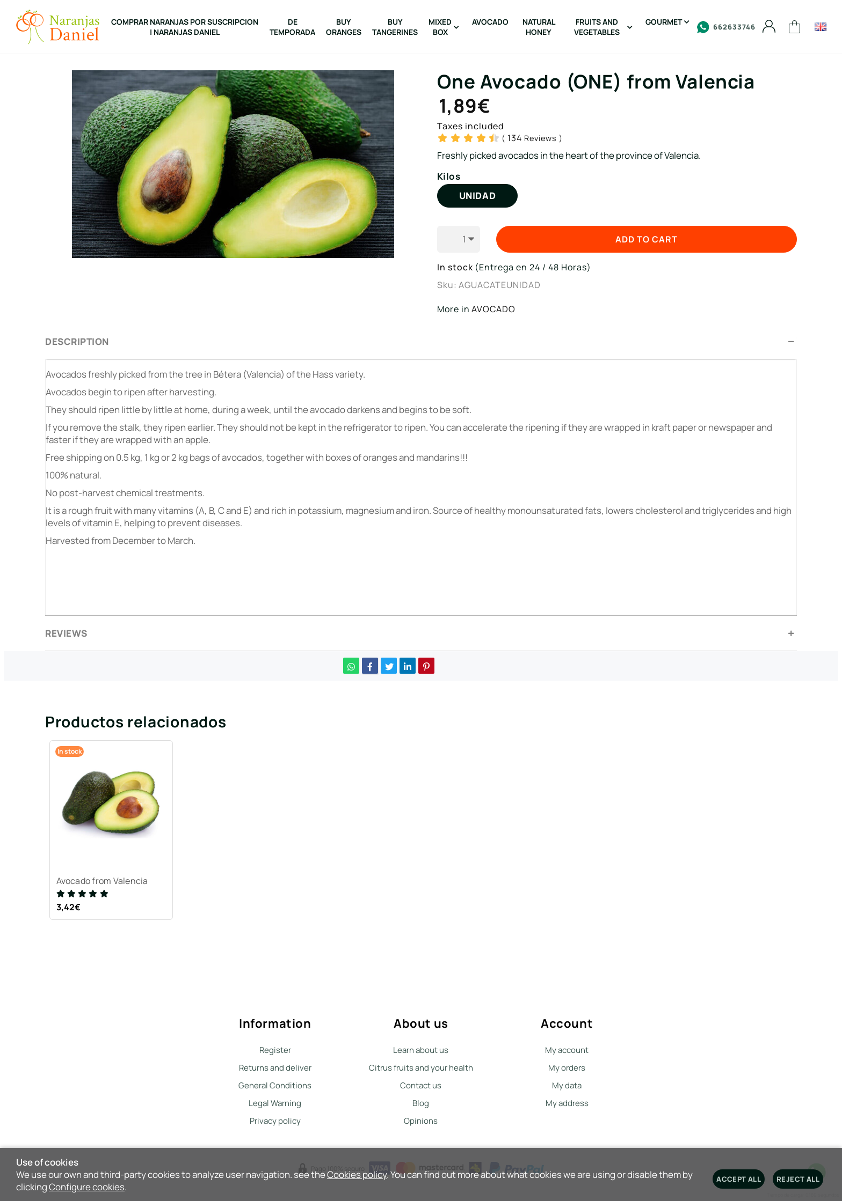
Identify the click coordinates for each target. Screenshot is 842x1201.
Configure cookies (87, 1187)
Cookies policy (357, 1174)
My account (567, 1050)
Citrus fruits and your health (421, 1067)
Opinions (421, 1120)
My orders (566, 1067)
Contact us (420, 1085)
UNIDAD (477, 195)
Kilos (448, 176)
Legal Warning (275, 1103)
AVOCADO (493, 309)
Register (275, 1050)
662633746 (726, 27)
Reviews (532, 138)
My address (567, 1103)
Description (77, 341)
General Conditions (274, 1085)
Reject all (797, 1179)
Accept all (738, 1179)
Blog (420, 1103)
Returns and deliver (275, 1067)
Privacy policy (275, 1120)
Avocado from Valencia (104, 883)
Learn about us (420, 1050)
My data (567, 1085)
